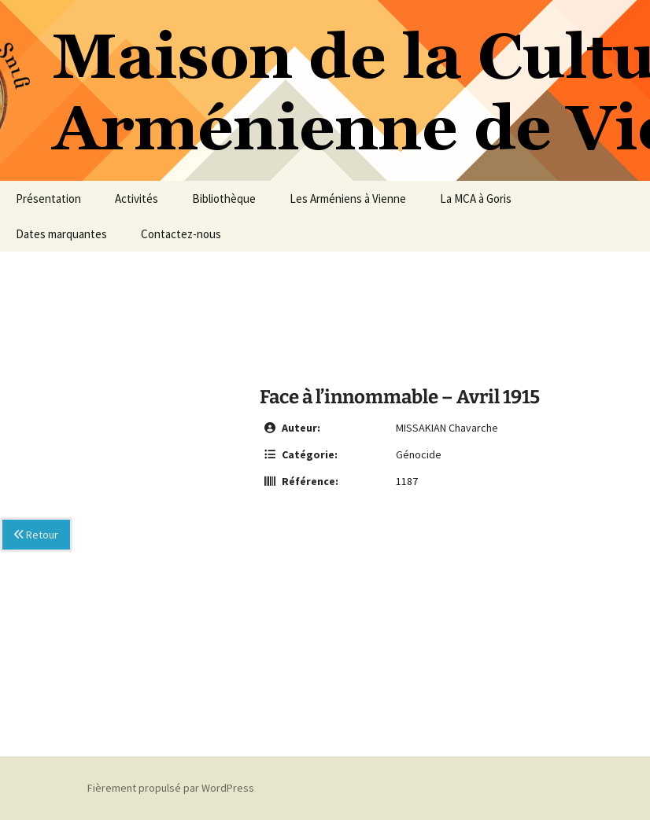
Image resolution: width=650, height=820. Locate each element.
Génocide (418, 454)
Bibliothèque (224, 198)
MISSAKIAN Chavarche (447, 428)
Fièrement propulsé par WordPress (170, 788)
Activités (136, 198)
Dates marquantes (61, 233)
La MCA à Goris (476, 198)
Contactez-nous (181, 233)
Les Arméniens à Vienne (348, 198)
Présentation (48, 198)
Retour (36, 535)
